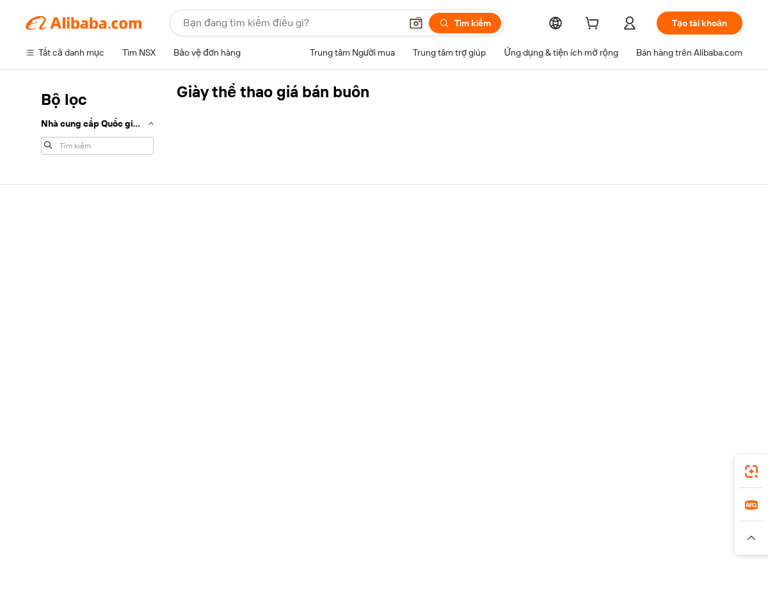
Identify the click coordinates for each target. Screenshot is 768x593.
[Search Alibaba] (290, 23)
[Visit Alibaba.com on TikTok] (716, 367)
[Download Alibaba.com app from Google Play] (699, 467)
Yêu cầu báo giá (350, 257)
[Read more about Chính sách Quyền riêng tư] (496, 544)
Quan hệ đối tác (498, 341)
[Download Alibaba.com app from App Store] (604, 467)
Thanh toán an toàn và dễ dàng (233, 257)
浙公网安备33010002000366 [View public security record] (566, 569)
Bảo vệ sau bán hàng (214, 330)
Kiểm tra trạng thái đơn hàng (82, 292)
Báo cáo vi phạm (58, 340)
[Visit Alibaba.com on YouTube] (697, 367)
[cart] (594, 25)
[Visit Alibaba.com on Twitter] (658, 367)
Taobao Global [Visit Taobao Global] (454, 524)
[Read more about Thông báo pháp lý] (155, 544)
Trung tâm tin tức (648, 292)
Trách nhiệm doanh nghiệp (667, 267)
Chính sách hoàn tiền (215, 281)
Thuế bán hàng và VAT (364, 306)
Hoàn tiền (45, 316)
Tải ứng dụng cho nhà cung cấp (530, 366)
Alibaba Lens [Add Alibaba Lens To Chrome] (77, 468)
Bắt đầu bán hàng (501, 257)
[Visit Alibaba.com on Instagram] (678, 367)
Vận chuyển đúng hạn (216, 306)
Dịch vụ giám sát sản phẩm (226, 354)
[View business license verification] (494, 568)
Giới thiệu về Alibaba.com (664, 243)
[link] (751, 471)
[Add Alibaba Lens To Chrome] (210, 467)
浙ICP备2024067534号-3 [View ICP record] (693, 569)
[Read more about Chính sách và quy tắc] (67, 544)
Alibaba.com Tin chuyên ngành (381, 330)
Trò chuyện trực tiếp (66, 267)
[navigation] (97, 121)
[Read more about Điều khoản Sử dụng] (598, 544)
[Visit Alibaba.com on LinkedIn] (639, 367)
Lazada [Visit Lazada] (401, 524)
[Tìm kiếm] (465, 23)
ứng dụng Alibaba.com (506, 468)
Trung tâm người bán (508, 281)
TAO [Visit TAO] (501, 524)
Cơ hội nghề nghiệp (653, 316)
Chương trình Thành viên (369, 281)
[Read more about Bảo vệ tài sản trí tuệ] (391, 544)
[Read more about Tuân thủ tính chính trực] (695, 544)
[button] (416, 23)
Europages (587, 524)
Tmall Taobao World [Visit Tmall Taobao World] (304, 524)
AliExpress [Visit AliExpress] (184, 524)
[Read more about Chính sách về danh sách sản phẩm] (271, 544)
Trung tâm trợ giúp (62, 243)
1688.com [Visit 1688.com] (235, 524)
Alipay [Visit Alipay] (365, 524)
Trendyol (537, 524)
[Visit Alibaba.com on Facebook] (620, 367)
